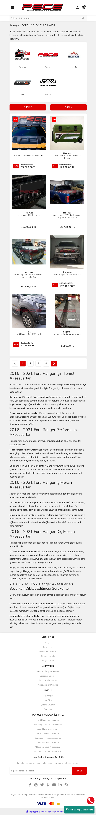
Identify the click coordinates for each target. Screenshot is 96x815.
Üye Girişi (48, 700)
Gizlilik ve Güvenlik (48, 676)
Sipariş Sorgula (48, 656)
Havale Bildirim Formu (48, 651)
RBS (29, 331)
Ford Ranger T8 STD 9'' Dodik (29, 334)
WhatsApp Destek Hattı (79, 809)
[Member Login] (77, 7)
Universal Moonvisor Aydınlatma (28, 155)
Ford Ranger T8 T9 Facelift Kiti (67, 274)
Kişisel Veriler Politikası (48, 685)
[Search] (48, 18)
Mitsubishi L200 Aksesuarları (48, 747)
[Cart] (84, 8)
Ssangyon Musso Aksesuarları (48, 738)
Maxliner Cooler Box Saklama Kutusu (67, 156)
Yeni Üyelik (48, 696)
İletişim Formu (48, 660)
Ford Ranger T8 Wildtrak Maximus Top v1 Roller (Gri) (28, 275)
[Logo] (42, 7)
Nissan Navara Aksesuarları (48, 729)
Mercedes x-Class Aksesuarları (48, 751)
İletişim (48, 642)
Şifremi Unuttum (48, 704)
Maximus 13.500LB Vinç (29, 215)
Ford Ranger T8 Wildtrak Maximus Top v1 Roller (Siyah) (67, 216)
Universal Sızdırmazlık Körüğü (67, 334)
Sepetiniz (48, 709)
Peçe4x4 (67, 272)
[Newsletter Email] (41, 771)
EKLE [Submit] (79, 770)
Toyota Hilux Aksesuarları (48, 742)
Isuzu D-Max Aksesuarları (48, 733)
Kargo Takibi (48, 647)
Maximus (29, 213)
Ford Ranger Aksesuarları (48, 720)
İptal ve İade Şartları (48, 680)
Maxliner (67, 153)
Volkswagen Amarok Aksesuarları (48, 724)
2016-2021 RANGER (43, 25)
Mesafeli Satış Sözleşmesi (48, 671)
